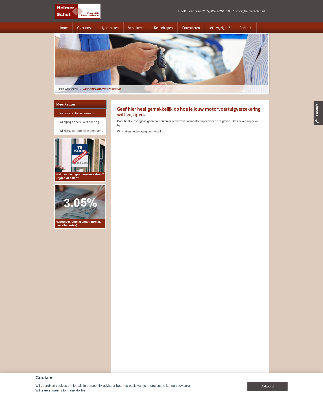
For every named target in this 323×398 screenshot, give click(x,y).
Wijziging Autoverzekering (102, 89)
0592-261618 (220, 11)
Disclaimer (124, 303)
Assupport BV (86, 303)
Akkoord (267, 386)
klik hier (81, 390)
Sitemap (109, 303)
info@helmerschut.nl (250, 11)
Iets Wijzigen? (68, 89)
